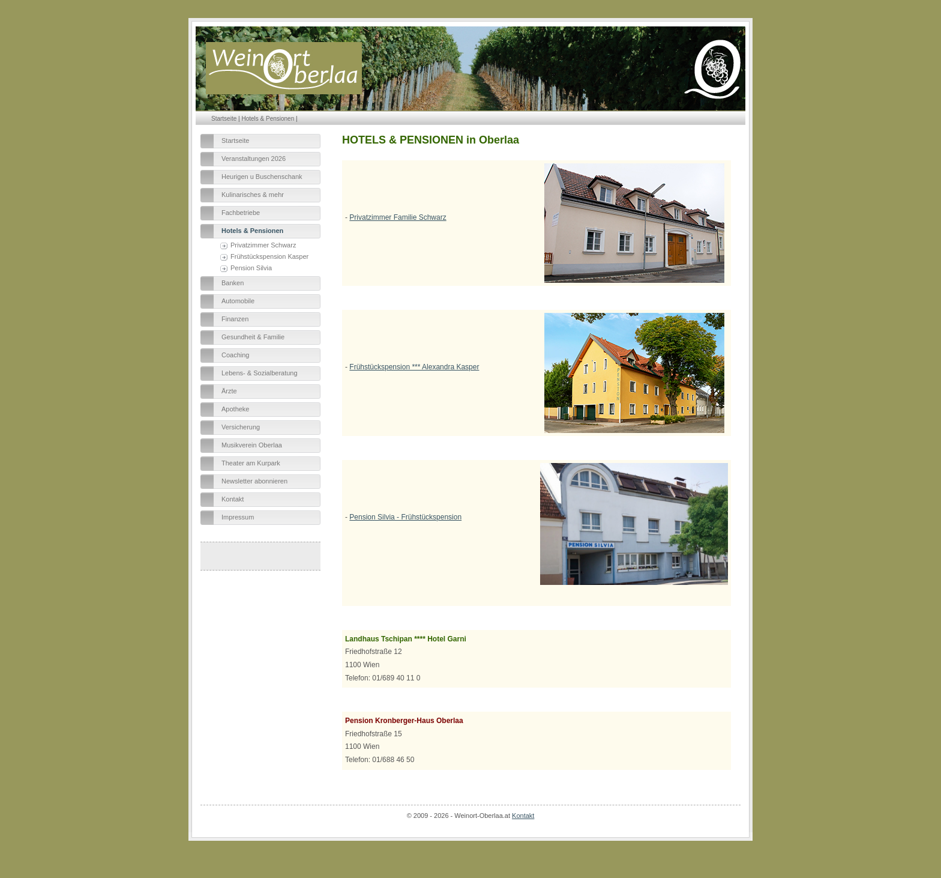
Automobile (237, 300)
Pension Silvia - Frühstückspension (405, 517)
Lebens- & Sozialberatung (259, 373)
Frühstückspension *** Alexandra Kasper (414, 367)
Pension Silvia (251, 267)
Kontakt (232, 499)
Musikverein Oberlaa (251, 445)
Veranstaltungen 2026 (253, 158)
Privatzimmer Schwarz (263, 245)
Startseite (223, 118)
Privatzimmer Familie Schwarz (397, 217)
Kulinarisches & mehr (252, 194)
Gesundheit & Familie (252, 337)
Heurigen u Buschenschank (261, 176)
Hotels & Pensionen (267, 118)
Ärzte (229, 391)
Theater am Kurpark (250, 463)
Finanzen (234, 318)
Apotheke (235, 409)
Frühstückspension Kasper (269, 256)
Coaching (235, 355)
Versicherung (240, 427)
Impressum (237, 517)
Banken (232, 282)
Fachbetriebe (240, 212)
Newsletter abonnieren (254, 481)
